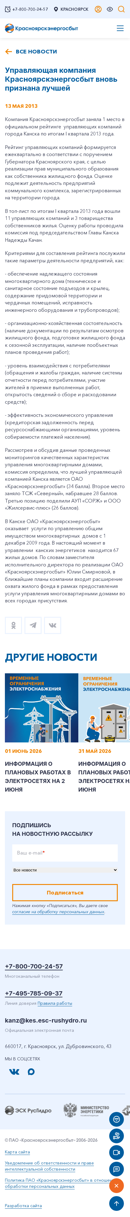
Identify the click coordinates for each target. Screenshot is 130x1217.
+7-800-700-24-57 (34, 966)
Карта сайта (17, 1152)
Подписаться (65, 892)
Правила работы (55, 1003)
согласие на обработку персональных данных (58, 911)
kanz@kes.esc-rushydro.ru (46, 1020)
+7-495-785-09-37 (33, 993)
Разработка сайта (23, 1205)
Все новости (36, 51)
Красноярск (70, 9)
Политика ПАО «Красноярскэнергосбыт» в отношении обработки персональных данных (61, 1183)
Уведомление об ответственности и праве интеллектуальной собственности (49, 1166)
